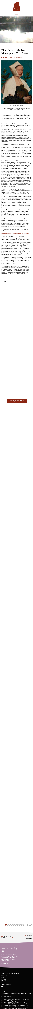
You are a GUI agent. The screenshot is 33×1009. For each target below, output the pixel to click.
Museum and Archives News (16, 57)
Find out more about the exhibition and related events (15, 233)
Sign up (5, 964)
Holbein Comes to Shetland (29, 937)
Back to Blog (17, 937)
